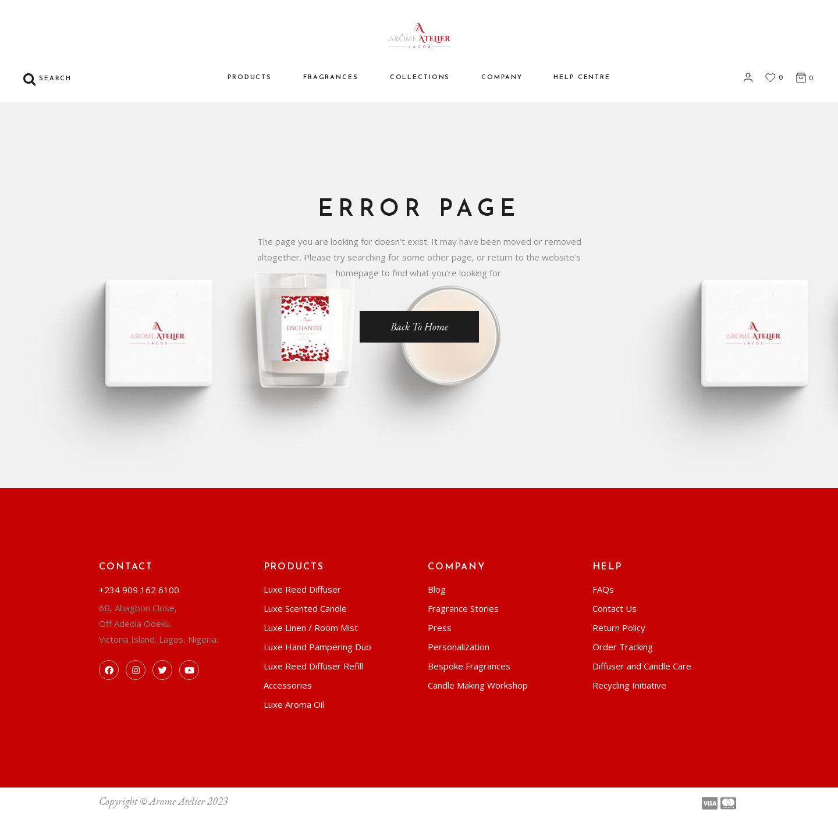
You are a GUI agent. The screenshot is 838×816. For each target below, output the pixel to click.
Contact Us (614, 608)
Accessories (288, 685)
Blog (437, 589)
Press (440, 627)
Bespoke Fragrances (469, 666)
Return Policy (618, 627)
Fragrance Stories (463, 608)
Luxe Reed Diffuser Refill (313, 666)
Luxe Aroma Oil (294, 704)
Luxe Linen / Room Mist (311, 627)
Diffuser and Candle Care (641, 666)
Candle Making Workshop (478, 685)
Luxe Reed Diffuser (302, 589)
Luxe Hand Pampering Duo (317, 647)
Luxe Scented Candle (305, 608)
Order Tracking (622, 647)
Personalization (458, 647)
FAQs (603, 589)
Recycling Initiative (629, 685)
